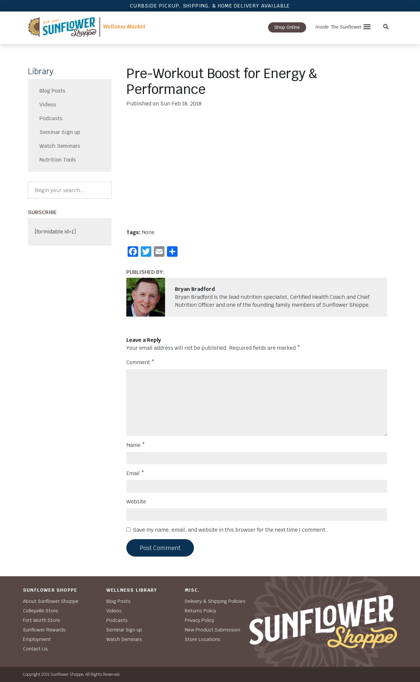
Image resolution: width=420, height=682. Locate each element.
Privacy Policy (199, 620)
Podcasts (50, 118)
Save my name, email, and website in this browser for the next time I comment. (230, 529)
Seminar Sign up (59, 132)
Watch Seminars (59, 146)
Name (135, 445)
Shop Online (287, 27)
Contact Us (35, 649)
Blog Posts (52, 90)
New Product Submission (212, 630)
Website (136, 501)
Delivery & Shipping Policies (215, 601)
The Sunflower (338, 27)
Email (135, 473)
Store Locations (202, 639)
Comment (140, 362)
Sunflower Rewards (44, 630)
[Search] (70, 190)
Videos (47, 104)
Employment (37, 639)
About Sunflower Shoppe (50, 601)
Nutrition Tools (57, 159)
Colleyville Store (40, 611)
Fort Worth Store (41, 620)
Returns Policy (200, 611)
